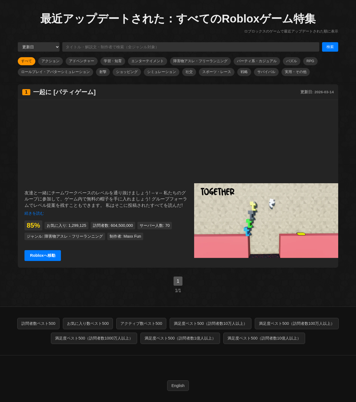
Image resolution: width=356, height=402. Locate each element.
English (177, 385)
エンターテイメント (147, 61)
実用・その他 (295, 72)
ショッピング (127, 72)
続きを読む (34, 213)
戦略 (244, 72)
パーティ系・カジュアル (257, 61)
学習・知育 (113, 61)
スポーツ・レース (216, 72)
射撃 (103, 72)
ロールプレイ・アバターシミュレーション (55, 72)
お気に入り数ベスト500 (88, 323)
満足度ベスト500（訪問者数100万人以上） (297, 323)
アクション (50, 61)
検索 (330, 47)
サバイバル (266, 72)
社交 (189, 72)
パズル (291, 61)
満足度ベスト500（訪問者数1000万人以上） (94, 338)
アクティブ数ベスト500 (141, 323)
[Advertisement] (178, 141)
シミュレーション (161, 72)
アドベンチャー (81, 61)
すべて (26, 61)
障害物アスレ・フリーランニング (200, 61)
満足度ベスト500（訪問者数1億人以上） (180, 338)
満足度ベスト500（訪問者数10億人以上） (264, 338)
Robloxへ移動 (42, 255)
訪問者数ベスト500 (38, 323)
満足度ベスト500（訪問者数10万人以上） (210, 323)
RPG (310, 61)
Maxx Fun (132, 236)
